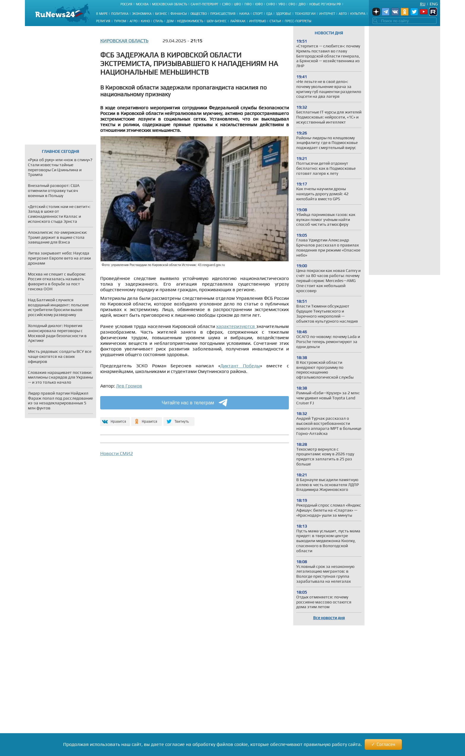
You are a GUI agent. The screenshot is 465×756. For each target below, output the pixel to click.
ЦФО (237, 4)
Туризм (120, 21)
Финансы (179, 13)
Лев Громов (129, 386)
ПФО (247, 4)
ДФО (302, 4)
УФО (281, 4)
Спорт (258, 13)
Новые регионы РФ (325, 4)
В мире (102, 13)
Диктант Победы (240, 366)
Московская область (169, 4)
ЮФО (259, 4)
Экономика (142, 13)
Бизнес (161, 13)
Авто (343, 13)
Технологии (305, 13)
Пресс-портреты (298, 21)
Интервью (257, 21)
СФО (292, 4)
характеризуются (236, 326)
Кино (145, 21)
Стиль (158, 21)
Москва (142, 4)
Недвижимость (190, 21)
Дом (170, 21)
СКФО (270, 4)
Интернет (327, 13)
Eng (434, 3)
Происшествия (222, 13)
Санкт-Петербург (205, 4)
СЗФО (226, 4)
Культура (357, 13)
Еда (269, 13)
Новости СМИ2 (116, 453)
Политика (119, 13)
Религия (103, 21)
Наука (244, 13)
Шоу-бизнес (217, 21)
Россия (126, 4)
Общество (198, 13)
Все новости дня (329, 617)
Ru (422, 3)
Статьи (275, 21)
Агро (133, 21)
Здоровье (283, 13)
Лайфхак (238, 21)
